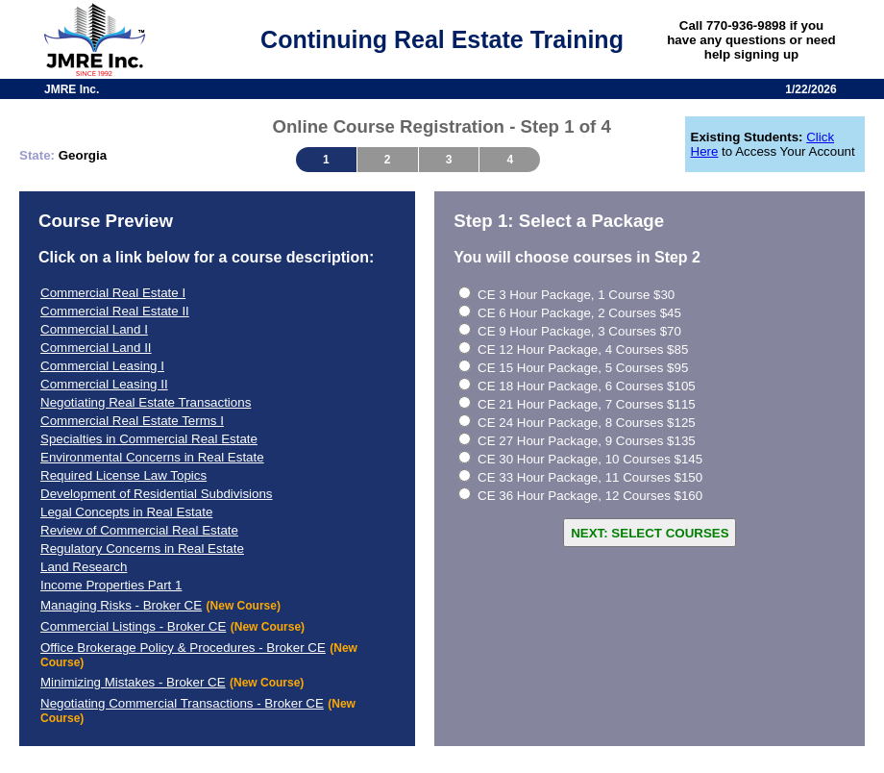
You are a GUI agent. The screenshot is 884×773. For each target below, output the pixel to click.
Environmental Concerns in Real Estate (152, 457)
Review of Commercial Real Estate (139, 530)
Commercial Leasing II (104, 384)
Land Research (83, 567)
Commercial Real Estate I (112, 293)
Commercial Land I (94, 329)
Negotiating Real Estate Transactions (145, 402)
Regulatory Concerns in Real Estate (142, 548)
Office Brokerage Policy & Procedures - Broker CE (183, 647)
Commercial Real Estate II (114, 311)
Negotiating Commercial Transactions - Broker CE (182, 703)
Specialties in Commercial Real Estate (149, 439)
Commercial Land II (96, 347)
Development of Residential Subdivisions (156, 493)
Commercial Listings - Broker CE (133, 626)
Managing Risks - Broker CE (121, 605)
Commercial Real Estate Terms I (132, 420)
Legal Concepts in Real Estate (126, 512)
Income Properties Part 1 (111, 585)
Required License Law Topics (123, 475)
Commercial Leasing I (102, 366)
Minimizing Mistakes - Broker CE (133, 682)
